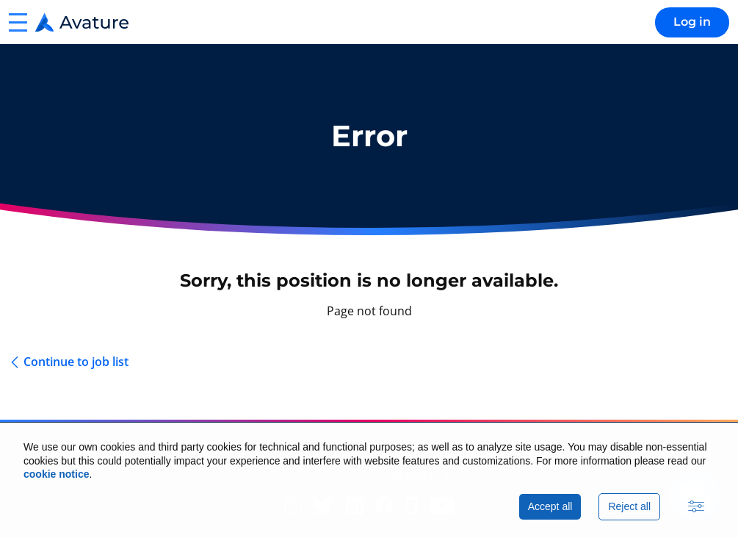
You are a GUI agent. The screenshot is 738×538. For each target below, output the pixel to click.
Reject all (629, 506)
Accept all (550, 506)
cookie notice (56, 474)
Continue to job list (76, 362)
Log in (692, 22)
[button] (17, 22)
